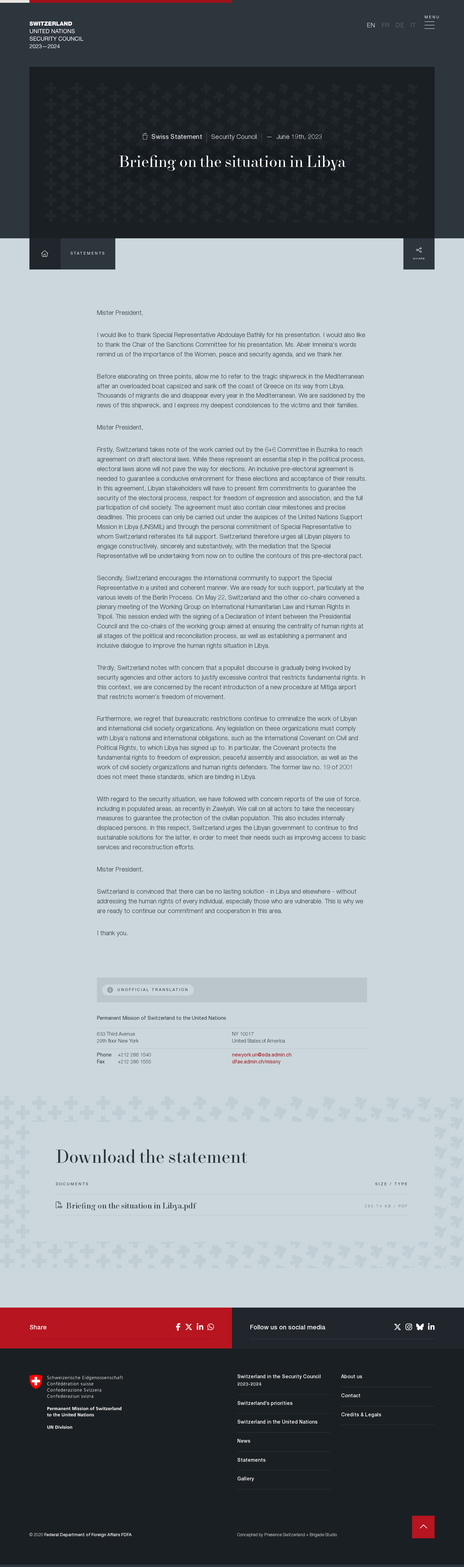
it (414, 27)
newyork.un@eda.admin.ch (262, 1057)
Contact (350, 1398)
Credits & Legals (361, 1417)
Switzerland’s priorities (265, 1406)
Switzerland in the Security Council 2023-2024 (279, 1383)
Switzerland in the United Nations (277, 1425)
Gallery (245, 1481)
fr (386, 27)
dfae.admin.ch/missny (256, 1064)
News (243, 1444)
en (371, 27)
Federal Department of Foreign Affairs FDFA (88, 1537)
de (400, 27)
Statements (88, 256)
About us (351, 1379)
